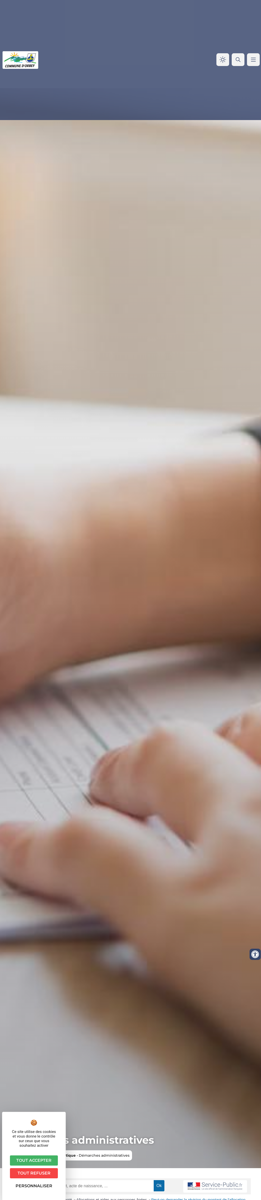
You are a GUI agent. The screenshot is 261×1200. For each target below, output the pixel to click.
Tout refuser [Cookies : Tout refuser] (34, 1173)
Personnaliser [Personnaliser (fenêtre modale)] (34, 1185)
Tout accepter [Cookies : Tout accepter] (33, 1160)
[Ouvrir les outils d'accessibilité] (255, 954)
